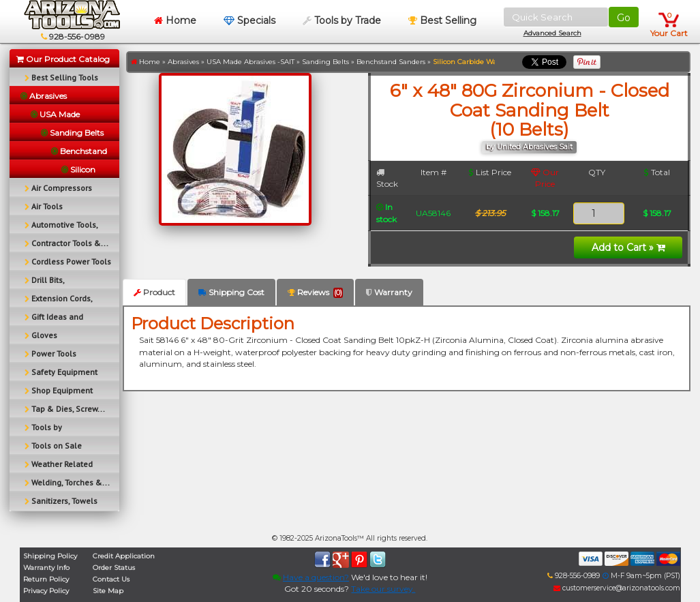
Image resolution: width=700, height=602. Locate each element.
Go (623, 18)
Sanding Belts (325, 61)
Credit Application (124, 556)
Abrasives (183, 61)
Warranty (389, 292)
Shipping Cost (231, 292)
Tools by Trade (342, 20)
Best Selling (442, 20)
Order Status (114, 567)
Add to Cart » (628, 247)
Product (154, 292)
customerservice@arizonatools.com (616, 588)
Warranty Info (46, 567)
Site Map (108, 590)
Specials (249, 20)
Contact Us (111, 579)
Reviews (315, 292)
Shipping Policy (50, 556)
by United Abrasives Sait (529, 146)
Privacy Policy (46, 590)
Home (175, 20)
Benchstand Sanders (390, 61)
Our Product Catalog (63, 59)
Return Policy (46, 579)
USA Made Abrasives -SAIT (250, 61)
